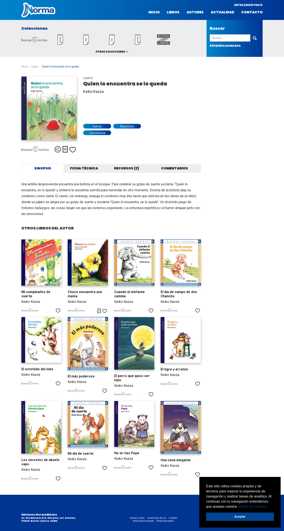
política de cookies (252, 506)
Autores (195, 12)
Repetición (127, 126)
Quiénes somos (137, 518)
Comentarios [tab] (174, 168)
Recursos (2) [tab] (126, 168)
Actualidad (222, 12)
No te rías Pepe (126, 453)
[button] (268, 506)
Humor (97, 126)
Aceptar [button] (240, 516)
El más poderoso (81, 376)
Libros (173, 12)
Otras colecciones (110, 51)
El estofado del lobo (37, 369)
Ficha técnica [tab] (84, 168)
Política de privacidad (143, 521)
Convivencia (97, 133)
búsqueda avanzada (225, 46)
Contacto (252, 12)
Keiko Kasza (93, 91)
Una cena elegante (176, 460)
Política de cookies (165, 521)
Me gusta (72, 149)
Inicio (154, 12)
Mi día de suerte (81, 453)
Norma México (38, 10)
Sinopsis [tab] (42, 168)
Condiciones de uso (156, 518)
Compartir (58, 149)
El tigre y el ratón (174, 369)
